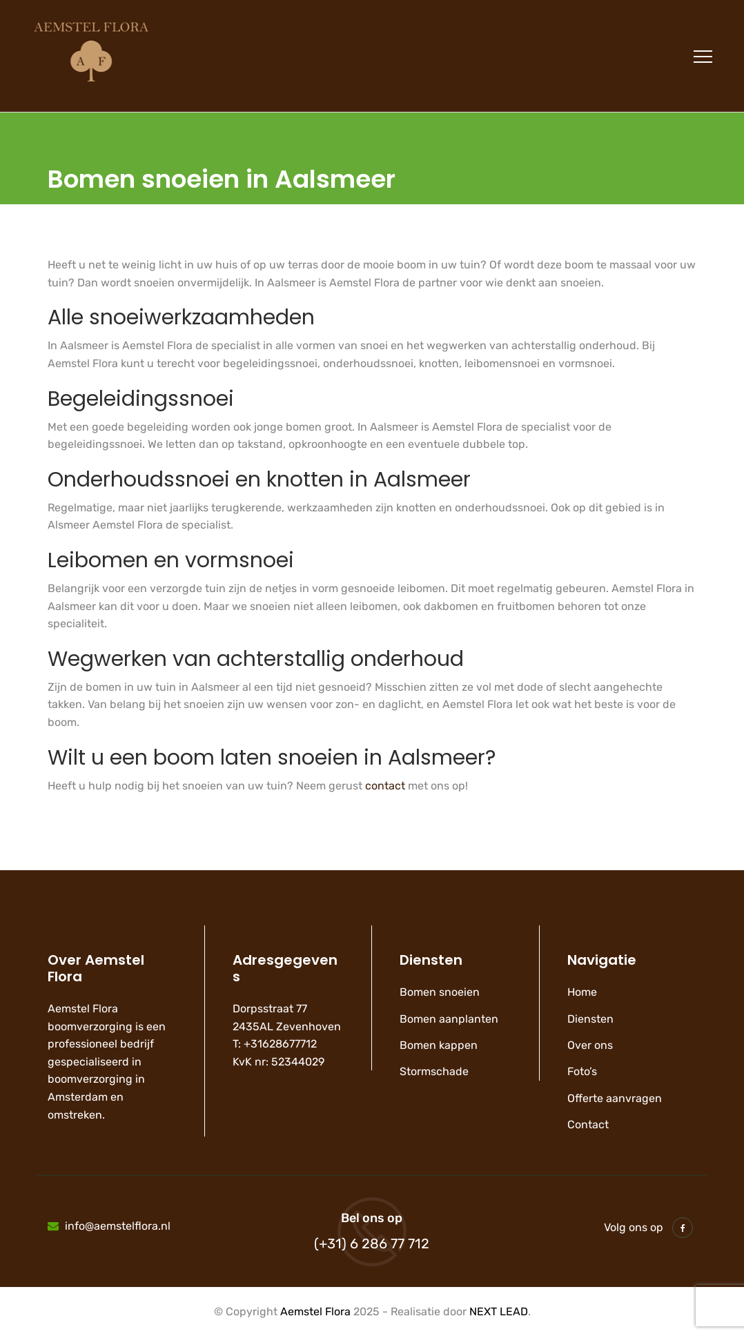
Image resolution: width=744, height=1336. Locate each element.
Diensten (590, 1018)
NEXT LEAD (498, 1311)
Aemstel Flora (315, 1311)
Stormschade (434, 1071)
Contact (588, 1124)
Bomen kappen (439, 1045)
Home (582, 992)
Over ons (590, 1045)
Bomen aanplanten (449, 1018)
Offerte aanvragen (614, 1098)
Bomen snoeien (440, 992)
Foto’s (582, 1071)
